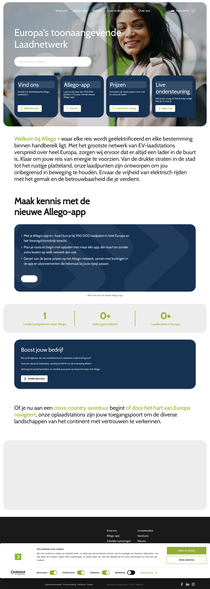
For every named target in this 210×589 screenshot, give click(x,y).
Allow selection (186, 570)
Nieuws (141, 540)
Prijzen (97, 11)
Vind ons (61, 11)
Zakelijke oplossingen (119, 540)
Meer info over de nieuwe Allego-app (105, 295)
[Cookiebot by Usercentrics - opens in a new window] (18, 583)
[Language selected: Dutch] (179, 11)
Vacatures (143, 535)
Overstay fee (145, 546)
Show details (146, 583)
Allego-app (80, 11)
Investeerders (145, 530)
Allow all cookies (186, 561)
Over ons (145, 11)
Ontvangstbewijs (147, 551)
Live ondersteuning (120, 11)
